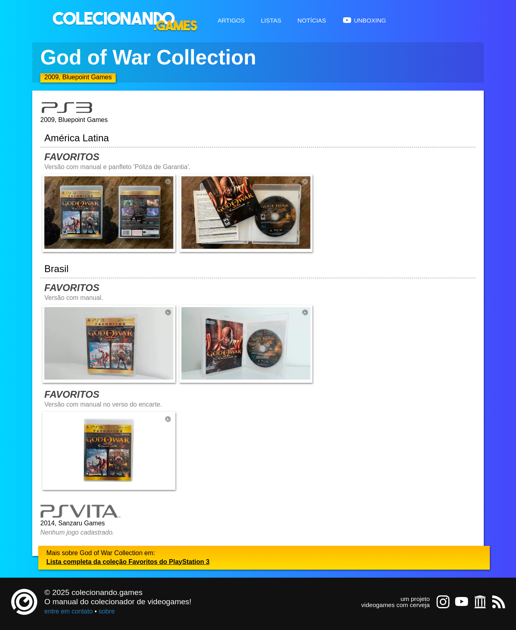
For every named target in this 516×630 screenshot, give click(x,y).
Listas (271, 19)
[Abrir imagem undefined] (108, 213)
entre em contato (68, 611)
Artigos (231, 19)
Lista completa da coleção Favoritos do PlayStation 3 (128, 561)
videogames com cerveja (395, 604)
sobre (107, 611)
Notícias (312, 19)
